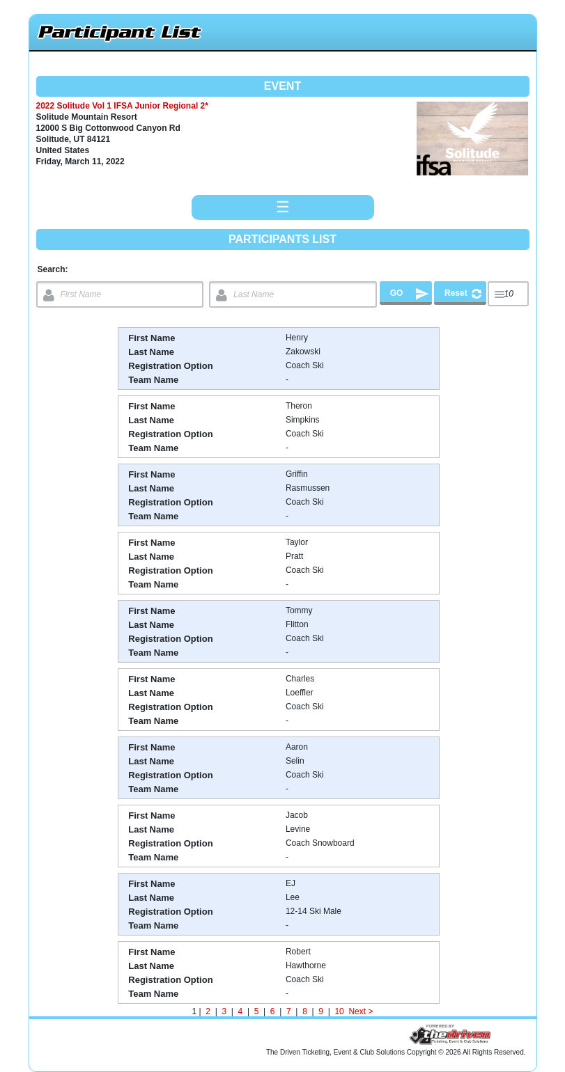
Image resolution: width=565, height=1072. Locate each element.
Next (357, 1011)
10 (339, 1011)
